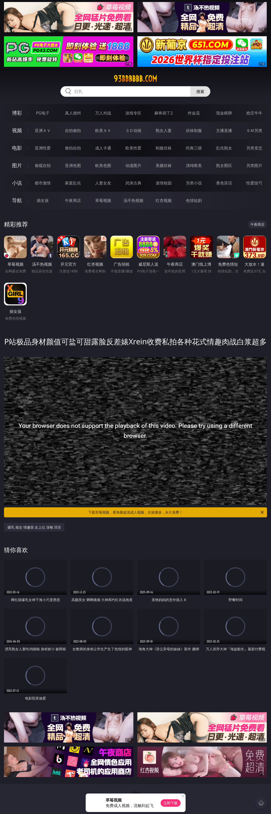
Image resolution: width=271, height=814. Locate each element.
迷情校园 (164, 183)
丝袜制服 (194, 130)
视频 (17, 130)
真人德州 (73, 113)
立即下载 (171, 803)
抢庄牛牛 (254, 113)
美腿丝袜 (164, 165)
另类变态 (254, 148)
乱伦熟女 (224, 148)
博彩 (17, 112)
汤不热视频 (133, 200)
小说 (17, 182)
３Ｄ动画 (133, 130)
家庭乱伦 (73, 183)
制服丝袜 (164, 148)
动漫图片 (133, 165)
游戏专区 (133, 113)
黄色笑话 (224, 183)
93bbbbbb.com (135, 79)
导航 (17, 200)
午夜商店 (73, 200)
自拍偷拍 (73, 130)
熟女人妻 (164, 130)
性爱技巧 (254, 183)
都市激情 (43, 183)
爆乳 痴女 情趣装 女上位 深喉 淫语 (34, 527)
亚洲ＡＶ (43, 130)
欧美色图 (103, 165)
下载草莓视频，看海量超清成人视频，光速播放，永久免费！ (176, 512)
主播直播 (224, 130)
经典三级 (194, 148)
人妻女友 (103, 183)
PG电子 (42, 113)
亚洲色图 (73, 165)
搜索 (200, 91)
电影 (17, 147)
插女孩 (43, 200)
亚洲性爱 (43, 148)
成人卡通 (103, 148)
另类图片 (254, 165)
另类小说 (194, 183)
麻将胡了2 (163, 113)
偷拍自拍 (73, 148)
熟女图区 (224, 165)
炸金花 (194, 113)
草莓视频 (103, 200)
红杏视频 (164, 200)
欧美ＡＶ (103, 130)
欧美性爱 (133, 148)
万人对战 (103, 113)
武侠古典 (133, 183)
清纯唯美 (194, 165)
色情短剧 (194, 200)
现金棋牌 (224, 113)
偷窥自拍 (43, 165)
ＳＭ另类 (254, 130)
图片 (17, 165)
